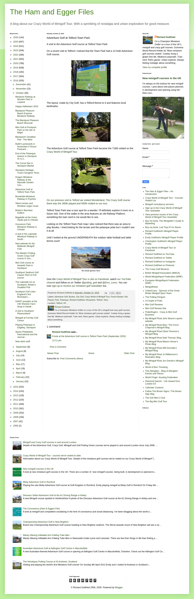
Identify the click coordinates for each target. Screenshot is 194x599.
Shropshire (90, 300)
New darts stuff (22, 341)
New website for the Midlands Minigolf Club (25, 246)
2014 (16, 391)
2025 (16, 41)
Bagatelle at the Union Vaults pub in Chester (26, 218)
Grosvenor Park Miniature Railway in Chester (26, 227)
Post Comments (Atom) (71, 358)
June (18, 360)
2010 (16, 408)
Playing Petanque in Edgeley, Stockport (25, 326)
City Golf (80, 297)
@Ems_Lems (109, 282)
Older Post (129, 353)
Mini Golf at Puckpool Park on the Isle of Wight (25, 130)
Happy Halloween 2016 (26, 106)
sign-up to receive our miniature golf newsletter (77, 285)
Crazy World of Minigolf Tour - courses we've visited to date (52, 455)
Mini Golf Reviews (154, 304)
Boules (72, 297)
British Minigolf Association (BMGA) (162, 273)
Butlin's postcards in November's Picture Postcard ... (25, 146)
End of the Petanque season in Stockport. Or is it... (26, 156)
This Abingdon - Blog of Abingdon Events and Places (161, 372)
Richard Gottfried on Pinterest (159, 265)
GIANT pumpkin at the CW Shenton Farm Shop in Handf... (26, 304)
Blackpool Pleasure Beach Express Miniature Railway (25, 113)
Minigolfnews (151, 287)
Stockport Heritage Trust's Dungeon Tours (27, 171)
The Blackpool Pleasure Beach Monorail (27, 121)
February (20, 377)
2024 (16, 46)
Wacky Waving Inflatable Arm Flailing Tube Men (46, 535)
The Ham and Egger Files (52, 12)
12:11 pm (56, 340)
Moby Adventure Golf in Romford (39, 482)
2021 (16, 59)
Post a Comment (58, 347)
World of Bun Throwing (156, 367)
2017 (16, 76)
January (20, 381)
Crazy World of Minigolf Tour (62, 151)
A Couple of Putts (153, 301)
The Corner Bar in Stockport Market (24, 164)
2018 (16, 72)
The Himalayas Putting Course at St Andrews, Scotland (50, 561)
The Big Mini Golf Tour (156, 401)
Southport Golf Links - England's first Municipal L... (26, 294)
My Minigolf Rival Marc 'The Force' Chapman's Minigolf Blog (162, 326)
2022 (16, 55)
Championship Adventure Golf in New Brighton (46, 522)
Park (57, 300)
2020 (16, 63)
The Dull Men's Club (155, 398)
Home (91, 353)
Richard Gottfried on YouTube (159, 254)
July (18, 355)
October (20, 93)
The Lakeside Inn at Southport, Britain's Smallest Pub (25, 285)
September (21, 347)
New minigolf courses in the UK (161, 78)
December (21, 84)
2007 (16, 421)
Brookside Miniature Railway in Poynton (25, 197)
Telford (99, 300)
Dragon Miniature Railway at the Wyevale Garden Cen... (24, 181)
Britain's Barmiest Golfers (23, 211)
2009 (16, 413)
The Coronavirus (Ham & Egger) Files (41, 508)
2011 (16, 404)
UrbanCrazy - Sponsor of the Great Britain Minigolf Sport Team (162, 292)
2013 (16, 395)
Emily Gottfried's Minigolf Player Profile (164, 237)
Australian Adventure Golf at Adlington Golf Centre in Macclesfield (55, 548)
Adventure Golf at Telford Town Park (25, 190)
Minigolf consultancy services (159, 204)
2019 (16, 67)
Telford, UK (61, 303)
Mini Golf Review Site (155, 308)
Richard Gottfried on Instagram (160, 261)
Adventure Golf (61, 297)
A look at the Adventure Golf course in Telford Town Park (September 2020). (89, 336)
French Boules (117, 297)
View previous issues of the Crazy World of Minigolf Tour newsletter (161, 215)
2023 (16, 50)
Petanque (64, 300)
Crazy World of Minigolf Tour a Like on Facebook (82, 279)
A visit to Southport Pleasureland (24, 312)
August (19, 351)
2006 (16, 425)
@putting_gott (89, 282)
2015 (16, 387)
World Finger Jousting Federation (161, 377)
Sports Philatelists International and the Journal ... (26, 334)
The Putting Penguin (155, 297)
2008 (16, 417)
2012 (16, 400)
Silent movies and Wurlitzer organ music (27, 204)
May (18, 364)
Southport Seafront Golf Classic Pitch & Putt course (27, 275)
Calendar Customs (154, 387)
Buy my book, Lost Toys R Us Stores (163, 227)
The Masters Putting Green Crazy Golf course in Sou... (25, 256)
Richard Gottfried (77, 300)
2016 (16, 80)
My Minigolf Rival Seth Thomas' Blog (163, 338)
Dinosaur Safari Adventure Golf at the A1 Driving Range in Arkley (54, 495)
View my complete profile (154, 67)
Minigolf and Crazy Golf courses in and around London (49, 442)
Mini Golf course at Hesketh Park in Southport (24, 265)
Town (106, 300)
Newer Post (53, 353)
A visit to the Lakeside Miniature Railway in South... (26, 236)
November (21, 88)
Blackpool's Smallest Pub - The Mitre (25, 138)
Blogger (119, 587)
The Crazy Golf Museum (157, 269)
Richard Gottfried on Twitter (158, 258)
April (18, 368)
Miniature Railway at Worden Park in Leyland (25, 99)
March (19, 373)
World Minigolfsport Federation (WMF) (164, 276)
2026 (16, 37)
